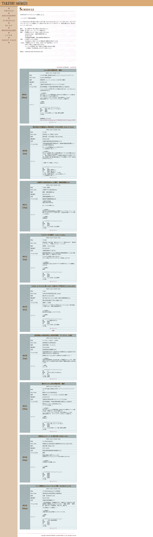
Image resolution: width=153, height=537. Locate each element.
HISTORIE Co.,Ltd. (62, 535)
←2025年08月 (59, 67)
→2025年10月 (72, 67)
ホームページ (52, 122)
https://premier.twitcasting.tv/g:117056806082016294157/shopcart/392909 (58, 120)
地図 (53, 330)
